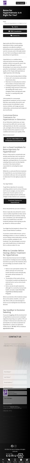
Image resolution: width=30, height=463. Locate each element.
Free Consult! (20, 3)
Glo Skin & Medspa (14, 449)
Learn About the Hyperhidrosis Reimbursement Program (15, 306)
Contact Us (15, 35)
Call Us (15, 27)
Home (4, 21)
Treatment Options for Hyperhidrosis (15, 216)
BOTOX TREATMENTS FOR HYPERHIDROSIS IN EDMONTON (15, 154)
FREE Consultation (15, 31)
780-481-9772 (15, 341)
